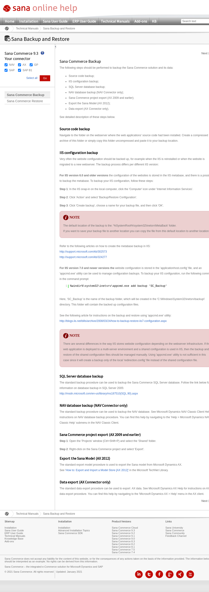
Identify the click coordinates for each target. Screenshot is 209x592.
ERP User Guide (84, 21)
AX (24, 64)
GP (36, 64)
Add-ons (140, 21)
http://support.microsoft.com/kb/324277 (83, 257)
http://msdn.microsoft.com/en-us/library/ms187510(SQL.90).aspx (99, 393)
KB (154, 21)
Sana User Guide (55, 21)
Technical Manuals (115, 21)
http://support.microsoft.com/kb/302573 (83, 251)
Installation (28, 21)
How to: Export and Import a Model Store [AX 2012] (97, 470)
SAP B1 (27, 70)
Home (9, 21)
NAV (12, 64)
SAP (12, 70)
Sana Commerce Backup (25, 95)
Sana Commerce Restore (25, 101)
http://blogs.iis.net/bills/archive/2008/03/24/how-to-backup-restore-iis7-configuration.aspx (113, 321)
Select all (31, 78)
